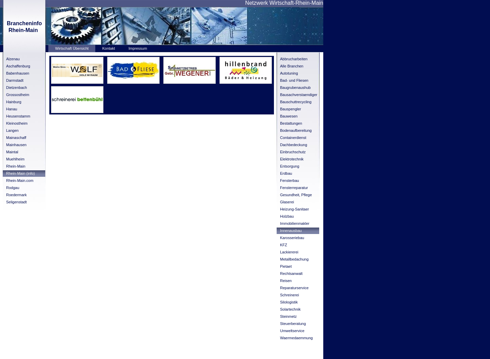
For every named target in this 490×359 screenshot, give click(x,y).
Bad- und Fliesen (294, 80)
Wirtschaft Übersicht (71, 48)
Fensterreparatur (294, 188)
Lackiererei (289, 252)
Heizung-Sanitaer (294, 209)
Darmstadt (14, 80)
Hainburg (13, 102)
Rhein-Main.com (19, 180)
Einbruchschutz (293, 152)
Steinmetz (288, 316)
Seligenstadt (16, 202)
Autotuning (289, 73)
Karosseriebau (292, 238)
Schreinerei (289, 295)
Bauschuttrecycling (295, 102)
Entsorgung (289, 166)
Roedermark (16, 195)
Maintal (12, 152)
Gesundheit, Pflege (296, 195)
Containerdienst (293, 138)
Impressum (138, 48)
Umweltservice (292, 331)
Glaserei (287, 202)
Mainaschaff (16, 138)
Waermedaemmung (296, 338)
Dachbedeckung (293, 145)
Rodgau (12, 188)
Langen (12, 130)
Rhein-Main (15, 166)
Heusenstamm (18, 116)
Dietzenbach (16, 87)
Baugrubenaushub (295, 87)
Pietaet (286, 266)
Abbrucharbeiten (294, 59)
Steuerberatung (293, 324)
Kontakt (108, 48)
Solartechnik (290, 309)
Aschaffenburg (18, 66)
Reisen (286, 281)
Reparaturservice (294, 288)
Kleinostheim (17, 123)
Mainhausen (16, 145)
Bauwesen (288, 116)
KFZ (283, 245)
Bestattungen (291, 123)
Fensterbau (289, 180)
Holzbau (287, 216)
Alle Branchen (292, 66)
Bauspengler (290, 109)
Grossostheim (17, 95)
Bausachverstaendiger (298, 95)
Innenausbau (291, 231)
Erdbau (286, 173)
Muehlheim (15, 159)
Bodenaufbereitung (296, 130)
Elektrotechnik (292, 159)
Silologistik (289, 302)
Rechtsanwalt (291, 273)
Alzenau (13, 59)
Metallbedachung (294, 259)
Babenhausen (17, 73)
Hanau (11, 109)
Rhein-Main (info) (20, 173)
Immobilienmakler (294, 223)
